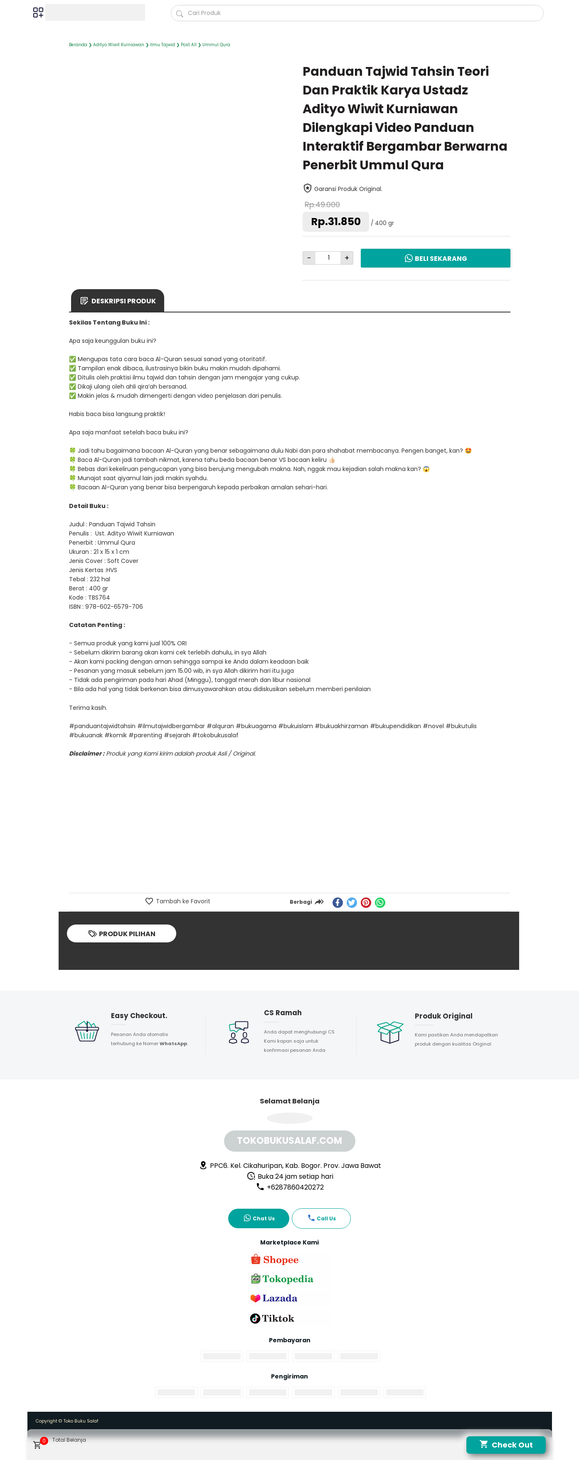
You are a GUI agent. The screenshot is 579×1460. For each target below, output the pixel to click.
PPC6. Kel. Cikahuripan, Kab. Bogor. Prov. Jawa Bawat (290, 1165)
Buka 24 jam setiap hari (289, 1176)
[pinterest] (366, 902)
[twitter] (352, 902)
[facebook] (338, 902)
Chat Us (259, 1218)
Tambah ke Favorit (182, 901)
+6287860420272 (290, 1187)
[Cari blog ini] (357, 13)
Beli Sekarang (435, 258)
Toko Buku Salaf (81, 1421)
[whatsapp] (380, 902)
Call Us (321, 1218)
